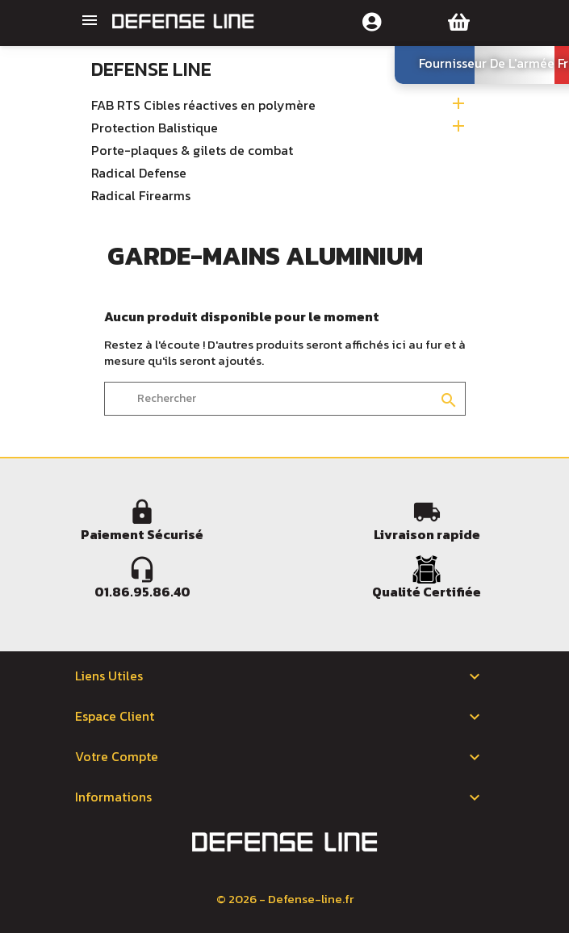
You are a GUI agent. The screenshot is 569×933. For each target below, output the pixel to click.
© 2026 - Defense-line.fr (285, 898)
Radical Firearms (140, 196)
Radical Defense (138, 173)
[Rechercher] (285, 399)
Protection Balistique (154, 128)
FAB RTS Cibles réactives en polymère (203, 106)
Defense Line (151, 69)
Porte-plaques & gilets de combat (192, 151)
